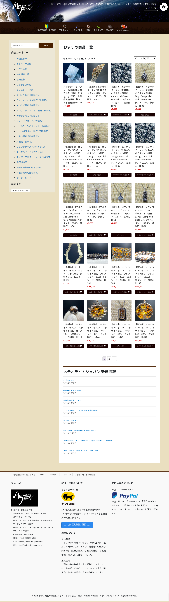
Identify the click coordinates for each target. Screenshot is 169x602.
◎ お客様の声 (110, 4)
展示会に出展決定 (70, 420)
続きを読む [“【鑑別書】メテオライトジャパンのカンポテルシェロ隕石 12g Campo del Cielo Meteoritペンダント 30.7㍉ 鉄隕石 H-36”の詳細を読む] (74, 235)
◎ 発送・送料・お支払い (92, 4)
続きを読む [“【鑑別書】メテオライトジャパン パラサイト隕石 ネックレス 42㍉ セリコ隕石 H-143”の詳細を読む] (121, 346)
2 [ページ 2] (109, 358)
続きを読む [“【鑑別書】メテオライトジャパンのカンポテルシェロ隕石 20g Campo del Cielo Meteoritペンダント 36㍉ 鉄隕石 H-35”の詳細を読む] (145, 115)
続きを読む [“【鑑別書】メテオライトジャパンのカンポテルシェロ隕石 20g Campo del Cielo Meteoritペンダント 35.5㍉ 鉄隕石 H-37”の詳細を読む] (74, 175)
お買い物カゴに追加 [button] (96, 114)
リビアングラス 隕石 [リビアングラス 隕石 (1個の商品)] (22, 191)
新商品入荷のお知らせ (72, 390)
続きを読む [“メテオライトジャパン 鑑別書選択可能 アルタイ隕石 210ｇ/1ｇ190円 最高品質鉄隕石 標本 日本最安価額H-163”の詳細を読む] (74, 115)
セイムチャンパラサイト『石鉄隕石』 (34, 126)
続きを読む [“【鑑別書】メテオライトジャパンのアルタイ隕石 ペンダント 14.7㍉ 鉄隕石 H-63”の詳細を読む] (121, 235)
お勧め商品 (22, 58)
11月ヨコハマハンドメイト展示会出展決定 (81, 410)
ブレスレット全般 (25, 89)
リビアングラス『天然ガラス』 (31, 146)
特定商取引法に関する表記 (24, 474)
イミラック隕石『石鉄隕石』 (30, 120)
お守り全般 (22, 69)
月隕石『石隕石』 (25, 141)
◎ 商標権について (72, 4)
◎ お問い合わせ (149, 4)
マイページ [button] (150, 8)
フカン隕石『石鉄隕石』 (28, 136)
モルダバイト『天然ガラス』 (30, 151)
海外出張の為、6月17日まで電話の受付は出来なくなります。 (88, 440)
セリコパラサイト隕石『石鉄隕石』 (33, 131)
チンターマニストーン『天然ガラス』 (34, 157)
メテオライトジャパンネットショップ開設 (80, 450)
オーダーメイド (24, 177)
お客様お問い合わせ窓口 (84, 474)
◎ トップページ (57, 4)
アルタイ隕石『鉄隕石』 (28, 105)
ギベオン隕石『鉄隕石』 (28, 95)
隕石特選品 (22, 162)
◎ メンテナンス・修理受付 (129, 4)
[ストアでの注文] (145, 58)
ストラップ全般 (24, 64)
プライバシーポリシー (48, 474)
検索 (46, 45)
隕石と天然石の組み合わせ (29, 167)
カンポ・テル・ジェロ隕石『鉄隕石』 (34, 110)
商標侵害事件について (72, 400)
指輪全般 (21, 79)
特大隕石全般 (23, 74)
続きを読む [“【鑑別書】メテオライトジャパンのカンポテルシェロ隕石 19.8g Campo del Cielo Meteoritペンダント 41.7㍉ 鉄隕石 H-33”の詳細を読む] (97, 175)
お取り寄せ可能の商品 (27, 172)
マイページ (66, 474)
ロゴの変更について (71, 380)
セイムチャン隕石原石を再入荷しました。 (80, 430)
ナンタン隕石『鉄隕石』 (28, 115)
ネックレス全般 (24, 84)
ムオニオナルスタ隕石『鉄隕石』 (32, 100)
